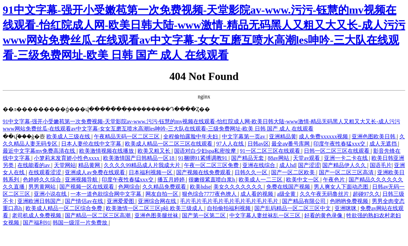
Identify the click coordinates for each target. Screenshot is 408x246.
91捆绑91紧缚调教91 (203, 158)
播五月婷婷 (171, 179)
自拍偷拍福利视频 (229, 208)
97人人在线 (230, 144)
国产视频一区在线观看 (87, 187)
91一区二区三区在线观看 (270, 151)
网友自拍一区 (162, 194)
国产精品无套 (248, 158)
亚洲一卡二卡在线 (346, 158)
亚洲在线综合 (259, 165)
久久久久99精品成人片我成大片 (143, 165)
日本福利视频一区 (151, 172)
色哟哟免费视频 (349, 201)
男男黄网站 (42, 187)
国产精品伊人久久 (344, 165)
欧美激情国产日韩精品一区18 (139, 158)
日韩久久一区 (252, 172)
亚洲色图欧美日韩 (374, 136)
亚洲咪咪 (346, 208)
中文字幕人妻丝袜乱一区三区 (265, 215)
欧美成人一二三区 (261, 179)
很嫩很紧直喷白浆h (212, 179)
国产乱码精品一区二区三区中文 (293, 208)
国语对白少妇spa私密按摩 (205, 151)
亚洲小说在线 (51, 194)
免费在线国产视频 (288, 187)
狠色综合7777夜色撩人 (210, 194)
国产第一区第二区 (204, 215)
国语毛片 (381, 165)
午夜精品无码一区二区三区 (127, 136)
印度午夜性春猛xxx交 (340, 144)
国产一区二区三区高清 (347, 172)
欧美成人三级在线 (69, 136)
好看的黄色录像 (324, 215)
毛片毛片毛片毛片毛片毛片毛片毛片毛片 (230, 201)
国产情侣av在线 (84, 201)
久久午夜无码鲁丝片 (325, 194)
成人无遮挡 (383, 144)
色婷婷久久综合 (42, 179)
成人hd (287, 165)
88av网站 (279, 158)
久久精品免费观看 (164, 187)
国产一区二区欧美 (293, 172)
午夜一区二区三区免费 (212, 165)
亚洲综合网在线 (158, 201)
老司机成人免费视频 (37, 215)
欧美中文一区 (303, 179)
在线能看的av (34, 165)
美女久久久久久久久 (238, 187)
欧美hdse (200, 187)
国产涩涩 (309, 165)
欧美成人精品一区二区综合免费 (64, 208)
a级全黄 (287, 194)
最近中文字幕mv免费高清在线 (39, 151)
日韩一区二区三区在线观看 (337, 151)
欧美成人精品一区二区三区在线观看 (169, 144)
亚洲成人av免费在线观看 (95, 172)
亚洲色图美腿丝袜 (157, 215)
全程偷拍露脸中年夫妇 (191, 136)
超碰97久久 (366, 194)
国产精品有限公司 (304, 201)
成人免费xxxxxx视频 (324, 136)
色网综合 (129, 187)
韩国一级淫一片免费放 (81, 223)
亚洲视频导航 (82, 179)
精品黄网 (89, 165)
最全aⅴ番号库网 (291, 144)
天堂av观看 (307, 158)
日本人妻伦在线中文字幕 (92, 144)
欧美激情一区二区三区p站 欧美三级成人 (155, 208)
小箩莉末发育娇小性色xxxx (67, 158)
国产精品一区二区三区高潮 (98, 215)
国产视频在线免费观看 (204, 172)
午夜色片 (334, 179)
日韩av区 (258, 144)
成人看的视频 (257, 194)
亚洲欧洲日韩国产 (39, 201)
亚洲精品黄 (282, 136)
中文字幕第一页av (244, 136)
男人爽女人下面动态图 (342, 187)
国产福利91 (36, 223)
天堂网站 (65, 165)
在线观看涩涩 (45, 172)
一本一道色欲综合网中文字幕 (106, 194)
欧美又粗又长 (155, 151)
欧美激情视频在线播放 (107, 151)
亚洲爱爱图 (121, 201)
